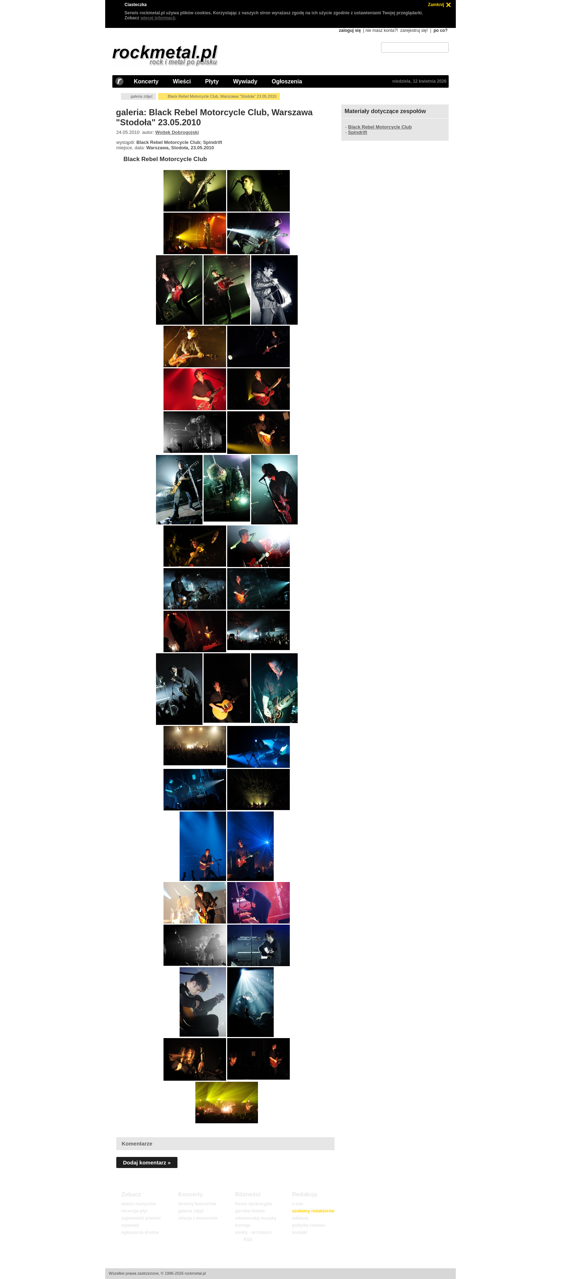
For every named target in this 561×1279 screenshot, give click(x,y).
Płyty (212, 81)
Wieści (182, 81)
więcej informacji (158, 17)
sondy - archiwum (253, 1232)
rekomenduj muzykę (255, 1218)
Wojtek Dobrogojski (177, 132)
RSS (248, 1239)
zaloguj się (350, 30)
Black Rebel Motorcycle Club (165, 159)
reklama (300, 1218)
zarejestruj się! (414, 30)
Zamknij (436, 4)
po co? (441, 30)
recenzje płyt (134, 1210)
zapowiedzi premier (141, 1218)
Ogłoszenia (287, 81)
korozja (242, 1225)
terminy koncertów (197, 1203)
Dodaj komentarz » (147, 1162)
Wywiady (245, 81)
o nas (297, 1203)
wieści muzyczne (138, 1203)
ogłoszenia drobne (140, 1232)
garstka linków (250, 1210)
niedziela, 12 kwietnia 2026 (419, 81)
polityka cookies (308, 1225)
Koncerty (146, 81)
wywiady (130, 1225)
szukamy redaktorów (313, 1210)
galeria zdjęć (142, 96)
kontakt (299, 1232)
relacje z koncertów (198, 1218)
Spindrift (357, 132)
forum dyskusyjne (253, 1203)
